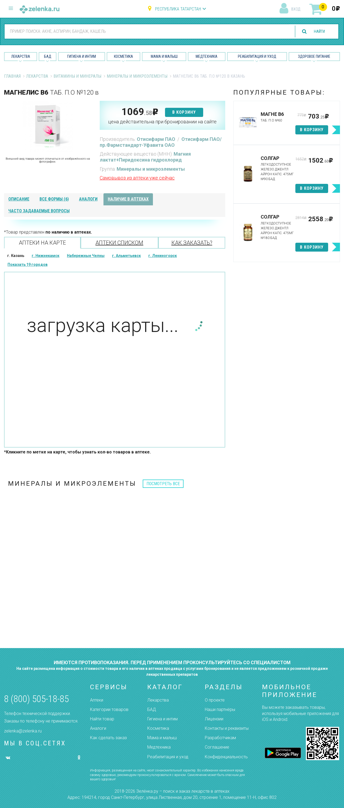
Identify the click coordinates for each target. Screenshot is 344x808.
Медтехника (206, 56)
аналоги (88, 199)
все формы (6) (54, 199)
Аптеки (96, 700)
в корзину (184, 112)
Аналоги (98, 728)
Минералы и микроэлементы (137, 76)
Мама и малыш (164, 56)
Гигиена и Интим (81, 56)
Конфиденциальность (226, 756)
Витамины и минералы (77, 76)
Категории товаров (109, 709)
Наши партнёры (220, 709)
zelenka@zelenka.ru (23, 731)
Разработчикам (220, 737)
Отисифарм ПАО (156, 139)
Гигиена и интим (162, 718)
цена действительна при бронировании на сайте (162, 121)
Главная (12, 76)
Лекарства (20, 56)
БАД (47, 56)
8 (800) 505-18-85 (36, 699)
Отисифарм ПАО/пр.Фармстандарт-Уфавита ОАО (161, 142)
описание (18, 199)
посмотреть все (163, 483)
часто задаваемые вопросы (39, 210)
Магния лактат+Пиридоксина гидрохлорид (145, 157)
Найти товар (102, 718)
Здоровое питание (314, 56)
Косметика (123, 56)
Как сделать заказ (108, 737)
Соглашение (217, 747)
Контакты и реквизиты (227, 728)
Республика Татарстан (178, 9)
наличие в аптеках (128, 199)
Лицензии (214, 718)
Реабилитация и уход (257, 56)
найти (317, 31)
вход (295, 9)
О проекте (215, 700)
